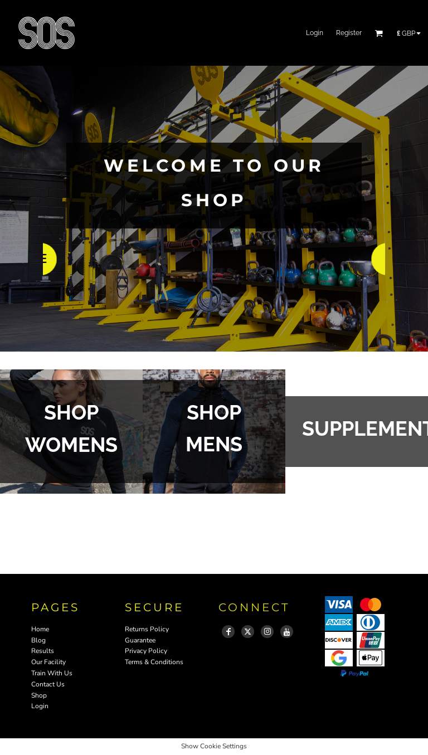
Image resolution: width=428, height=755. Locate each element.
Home (40, 629)
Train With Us (51, 673)
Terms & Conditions (154, 661)
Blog (38, 640)
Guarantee (140, 640)
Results (42, 650)
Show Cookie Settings (214, 746)
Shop (39, 695)
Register (349, 33)
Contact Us (48, 684)
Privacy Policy (146, 650)
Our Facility (48, 661)
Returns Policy (147, 629)
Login (314, 33)
